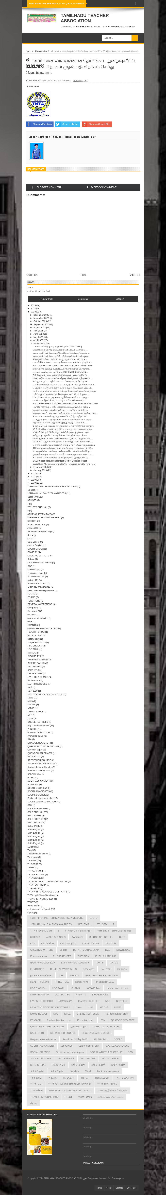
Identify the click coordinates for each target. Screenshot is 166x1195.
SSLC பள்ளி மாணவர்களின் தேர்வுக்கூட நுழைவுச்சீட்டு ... (61, 375)
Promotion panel (35, 736)
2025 (33, 305)
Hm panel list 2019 (36, 642)
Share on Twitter (66, 124)
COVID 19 (32, 552)
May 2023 (39, 337)
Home (84, 275)
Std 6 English (33, 833)
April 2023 (38, 340)
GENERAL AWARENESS (39, 604)
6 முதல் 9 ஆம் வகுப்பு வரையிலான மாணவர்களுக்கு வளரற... (63, 426)
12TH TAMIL (33, 497)
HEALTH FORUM (36, 632)
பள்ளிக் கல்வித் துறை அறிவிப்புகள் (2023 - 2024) (57, 346)
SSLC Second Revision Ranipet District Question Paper (60, 461)
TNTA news (33, 878)
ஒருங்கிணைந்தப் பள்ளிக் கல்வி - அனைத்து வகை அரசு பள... (63, 454)
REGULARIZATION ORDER (41, 763)
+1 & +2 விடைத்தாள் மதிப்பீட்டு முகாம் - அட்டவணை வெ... (62, 429)
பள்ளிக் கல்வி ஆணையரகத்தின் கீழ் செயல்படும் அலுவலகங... (64, 445)
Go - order (32, 611)
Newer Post (31, 275)
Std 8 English (33, 840)
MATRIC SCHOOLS (37, 684)
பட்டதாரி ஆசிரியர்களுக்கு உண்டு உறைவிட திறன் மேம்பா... (63, 387)
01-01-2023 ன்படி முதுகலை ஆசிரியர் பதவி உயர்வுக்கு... (61, 397)
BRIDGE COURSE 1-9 (38, 531)
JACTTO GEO (34, 666)
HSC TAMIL (33, 649)
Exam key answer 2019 (38, 587)
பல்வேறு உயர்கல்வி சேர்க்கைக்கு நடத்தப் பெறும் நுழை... (61, 394)
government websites (37, 618)
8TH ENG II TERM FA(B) (39, 514)
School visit (33, 784)
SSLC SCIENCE (35, 819)
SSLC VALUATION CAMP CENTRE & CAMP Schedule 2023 (62, 365)
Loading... (88, 1118)
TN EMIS (31, 860)
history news (33, 639)
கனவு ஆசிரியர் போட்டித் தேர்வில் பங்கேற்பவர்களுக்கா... (61, 353)
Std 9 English (33, 843)
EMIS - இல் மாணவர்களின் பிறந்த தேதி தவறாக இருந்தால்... (62, 378)
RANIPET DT (33, 756)
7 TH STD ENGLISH (37, 507)
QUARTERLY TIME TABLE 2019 (43, 746)
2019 (33, 483)
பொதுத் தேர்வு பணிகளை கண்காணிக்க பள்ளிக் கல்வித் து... (62, 451)
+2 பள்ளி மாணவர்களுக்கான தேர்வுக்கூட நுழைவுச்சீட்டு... (61, 457)
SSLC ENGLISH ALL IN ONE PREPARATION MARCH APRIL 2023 (65, 403)
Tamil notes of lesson (37, 853)
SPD (29, 805)
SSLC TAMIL (33, 826)
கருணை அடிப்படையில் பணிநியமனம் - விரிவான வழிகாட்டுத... (65, 413)
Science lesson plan (37, 788)
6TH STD (32, 500)
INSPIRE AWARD (36, 663)
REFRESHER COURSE (39, 760)
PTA (29, 739)
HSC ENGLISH (34, 645)
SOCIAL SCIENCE (36, 795)
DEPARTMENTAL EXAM (39, 562)
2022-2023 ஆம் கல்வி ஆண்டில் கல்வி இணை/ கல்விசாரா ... (62, 441)
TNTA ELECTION (35, 874)
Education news (35, 573)
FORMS (31, 597)
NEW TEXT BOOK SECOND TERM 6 (45, 694)
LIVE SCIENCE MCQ (37, 677)
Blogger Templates (88, 1178)
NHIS (30, 701)
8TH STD (32, 521)
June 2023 (39, 334)
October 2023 (40, 321)
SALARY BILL (34, 774)
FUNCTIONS (33, 601)
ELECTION (32, 580)
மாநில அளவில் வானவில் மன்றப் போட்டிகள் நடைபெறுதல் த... (64, 391)
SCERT (31, 777)
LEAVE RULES (34, 673)
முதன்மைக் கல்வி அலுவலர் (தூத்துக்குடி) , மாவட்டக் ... (60, 422)
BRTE (30, 535)
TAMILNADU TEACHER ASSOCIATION (85, 18)
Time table (32, 857)
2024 (33, 308)
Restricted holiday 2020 (38, 770)
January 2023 (40, 470)
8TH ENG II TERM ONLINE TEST (43, 517)
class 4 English (34, 545)
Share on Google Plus (96, 124)
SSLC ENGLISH (35, 812)
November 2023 (42, 318)
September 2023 (42, 324)
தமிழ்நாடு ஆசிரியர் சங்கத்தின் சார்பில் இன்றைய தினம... (61, 435)
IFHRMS (31, 653)
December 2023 (42, 315)
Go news (31, 614)
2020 (33, 480)
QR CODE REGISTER (38, 743)
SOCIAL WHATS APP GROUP (42, 801)
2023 (33, 311)
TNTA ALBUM (34, 871)
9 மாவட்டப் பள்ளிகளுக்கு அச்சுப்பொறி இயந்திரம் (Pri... (61, 416)
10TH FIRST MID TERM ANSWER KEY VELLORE (52, 486)
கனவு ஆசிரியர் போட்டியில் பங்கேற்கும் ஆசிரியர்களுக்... (61, 356)
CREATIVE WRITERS (38, 555)
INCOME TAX (34, 656)
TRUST (31, 902)
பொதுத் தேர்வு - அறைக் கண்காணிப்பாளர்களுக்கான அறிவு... (63, 419)
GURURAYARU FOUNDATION (42, 628)
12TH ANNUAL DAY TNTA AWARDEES (46, 493)
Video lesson (33, 905)
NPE (29, 715)
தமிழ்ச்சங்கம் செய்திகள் (39, 909)
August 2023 (39, 327)
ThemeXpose (118, 1178)
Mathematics (33, 680)
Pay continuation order (38, 725)
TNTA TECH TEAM (36, 885)
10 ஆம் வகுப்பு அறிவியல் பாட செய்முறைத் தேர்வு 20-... (61, 381)
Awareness (32, 528)
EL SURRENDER (35, 576)
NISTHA (31, 704)
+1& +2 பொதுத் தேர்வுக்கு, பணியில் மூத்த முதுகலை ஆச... (61, 432)
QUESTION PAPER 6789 (39, 753)
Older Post (135, 275)
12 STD (31, 490)
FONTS (31, 593)
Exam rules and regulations (40, 590)
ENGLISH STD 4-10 (37, 583)
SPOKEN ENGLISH (37, 808)
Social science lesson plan (40, 798)
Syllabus (31, 847)
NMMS (30, 708)
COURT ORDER (35, 549)
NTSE (30, 718)
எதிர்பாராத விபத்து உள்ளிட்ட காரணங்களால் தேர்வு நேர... (62, 368)
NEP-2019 (32, 691)
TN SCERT (32, 864)
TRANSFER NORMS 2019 (40, 899)
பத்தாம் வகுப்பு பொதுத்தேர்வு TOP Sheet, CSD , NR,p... (60, 372)
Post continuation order (38, 732)
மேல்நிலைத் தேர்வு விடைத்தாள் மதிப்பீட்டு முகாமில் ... (60, 349)
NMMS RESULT (35, 711)
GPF (29, 621)
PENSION (32, 729)
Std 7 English (33, 836)
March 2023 (40, 343)
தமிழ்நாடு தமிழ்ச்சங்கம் (38, 291)
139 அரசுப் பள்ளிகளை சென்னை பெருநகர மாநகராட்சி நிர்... (63, 448)
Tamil (29, 850)
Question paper (34, 749)
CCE (29, 538)
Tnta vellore (33, 888)
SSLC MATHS (34, 815)
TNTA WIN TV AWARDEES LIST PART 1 (47, 891)
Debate (31, 559)
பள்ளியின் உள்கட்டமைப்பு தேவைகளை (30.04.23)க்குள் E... (62, 362)
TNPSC (31, 867)
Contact (119, 1188)
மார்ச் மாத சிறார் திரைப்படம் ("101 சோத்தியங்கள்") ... (59, 400)
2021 (33, 476)
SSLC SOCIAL (34, 822)
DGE (29, 566)
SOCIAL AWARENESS (38, 791)
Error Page (132, 1188)
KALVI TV (32, 670)
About (108, 1188)
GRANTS (32, 625)
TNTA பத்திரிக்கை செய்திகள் (41, 895)
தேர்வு (30, 912)
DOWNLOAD (33, 569)
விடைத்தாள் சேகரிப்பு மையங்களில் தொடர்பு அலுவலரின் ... (63, 438)
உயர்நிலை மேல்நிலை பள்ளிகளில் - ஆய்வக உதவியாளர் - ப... (64, 464)
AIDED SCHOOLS (36, 524)
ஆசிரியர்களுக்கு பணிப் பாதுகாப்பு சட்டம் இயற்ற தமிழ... (61, 407)
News (30, 697)
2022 (33, 473)
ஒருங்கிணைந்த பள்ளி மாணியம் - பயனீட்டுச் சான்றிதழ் (60, 410)
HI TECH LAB (34, 635)
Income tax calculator (37, 659)
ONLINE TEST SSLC (37, 722)
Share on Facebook (39, 124)
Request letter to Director (39, 767)
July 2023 (38, 330)
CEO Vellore (33, 542)
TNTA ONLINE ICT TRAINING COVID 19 (47, 881)
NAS (29, 687)
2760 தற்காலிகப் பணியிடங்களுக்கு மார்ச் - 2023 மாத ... (60, 359)
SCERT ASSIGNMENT (38, 781)
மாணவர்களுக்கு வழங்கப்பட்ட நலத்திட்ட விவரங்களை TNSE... (64, 384)
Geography (32, 607)
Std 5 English (33, 829)
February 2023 (41, 467)
